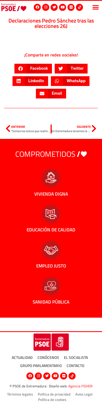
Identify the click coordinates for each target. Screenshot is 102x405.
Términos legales (20, 394)
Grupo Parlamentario (41, 365)
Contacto (75, 365)
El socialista (76, 357)
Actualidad (22, 357)
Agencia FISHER (80, 386)
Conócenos (48, 357)
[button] (96, 7)
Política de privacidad (54, 394)
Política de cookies (52, 399)
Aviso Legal (83, 394)
